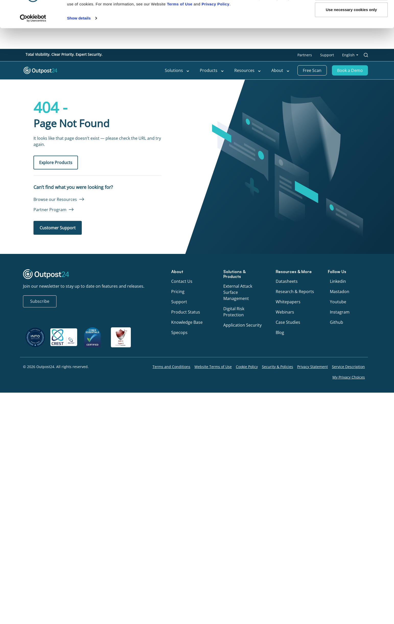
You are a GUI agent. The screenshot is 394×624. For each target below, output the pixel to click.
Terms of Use (179, 184)
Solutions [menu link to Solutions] (177, 70)
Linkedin (338, 281)
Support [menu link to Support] (327, 54)
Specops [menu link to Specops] (179, 332)
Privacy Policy (215, 184)
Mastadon (339, 291)
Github (336, 322)
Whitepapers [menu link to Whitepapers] (288, 302)
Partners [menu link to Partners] (304, 54)
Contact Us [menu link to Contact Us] (181, 281)
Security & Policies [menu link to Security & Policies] (277, 366)
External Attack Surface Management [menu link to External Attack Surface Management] (237, 292)
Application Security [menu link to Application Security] (242, 325)
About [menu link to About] (280, 70)
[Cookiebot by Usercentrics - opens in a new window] (33, 198)
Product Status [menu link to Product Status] (185, 312)
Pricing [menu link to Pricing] (177, 291)
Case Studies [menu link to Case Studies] (288, 322)
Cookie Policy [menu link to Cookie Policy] (247, 366)
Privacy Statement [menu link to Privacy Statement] (312, 366)
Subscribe (39, 301)
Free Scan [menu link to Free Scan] (312, 70)
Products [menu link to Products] (212, 70)
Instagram (340, 312)
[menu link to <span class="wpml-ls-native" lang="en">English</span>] (350, 55)
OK (351, 173)
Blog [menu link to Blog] (280, 332)
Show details (79, 198)
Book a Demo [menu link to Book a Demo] (350, 70)
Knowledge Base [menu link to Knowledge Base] (187, 322)
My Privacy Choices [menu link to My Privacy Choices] (348, 377)
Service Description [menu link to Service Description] (348, 366)
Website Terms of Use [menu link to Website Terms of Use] (213, 366)
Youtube (338, 302)
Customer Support (58, 228)
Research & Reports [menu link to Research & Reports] (295, 291)
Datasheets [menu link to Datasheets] (287, 281)
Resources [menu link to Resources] (247, 70)
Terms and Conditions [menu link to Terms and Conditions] (171, 366)
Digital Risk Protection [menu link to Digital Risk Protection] (233, 312)
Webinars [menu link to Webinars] (285, 312)
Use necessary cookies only (351, 190)
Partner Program (49, 209)
